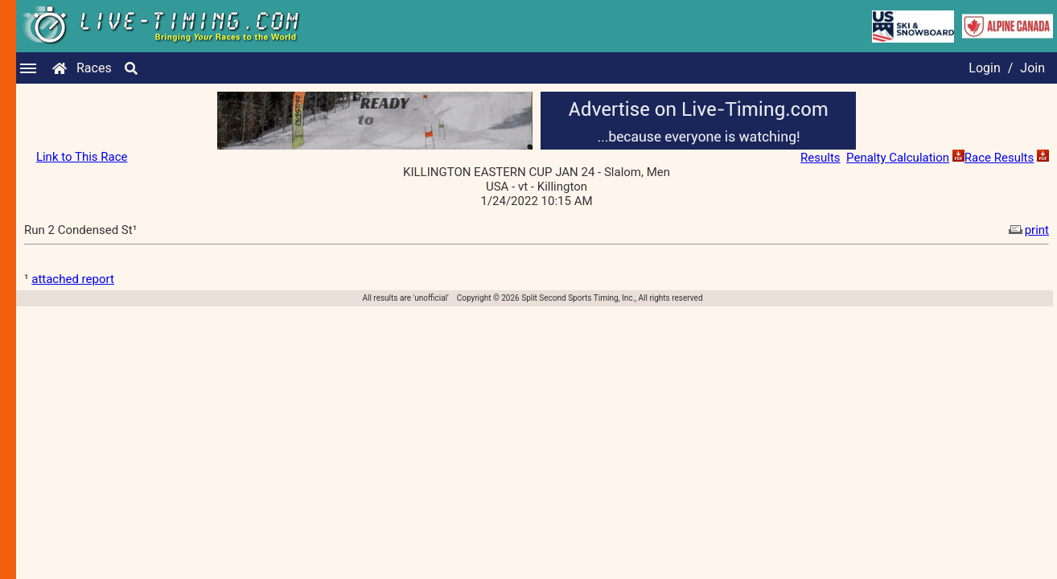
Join (1032, 68)
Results (820, 157)
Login (984, 68)
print (1027, 230)
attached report (72, 279)
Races (94, 68)
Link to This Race (82, 157)
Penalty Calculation (897, 157)
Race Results (999, 157)
